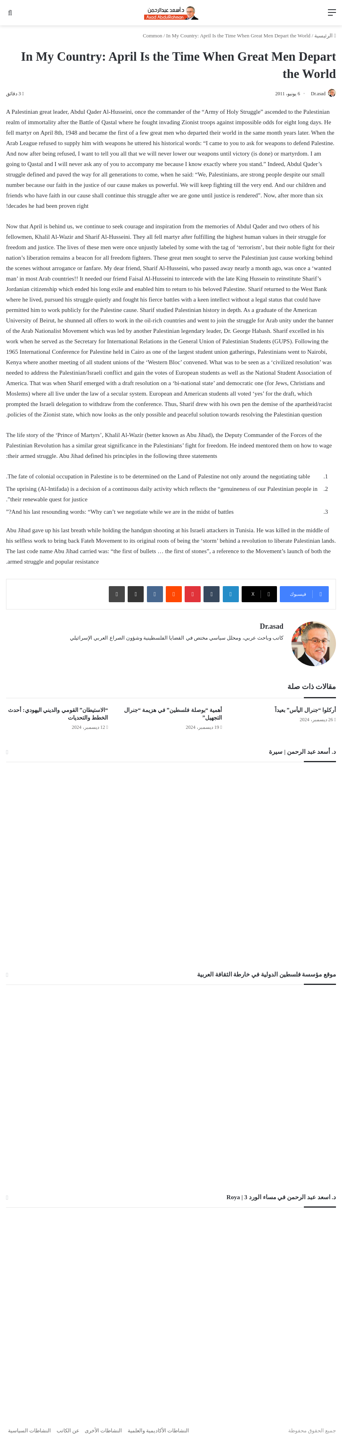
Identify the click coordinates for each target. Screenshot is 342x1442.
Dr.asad (314, 93)
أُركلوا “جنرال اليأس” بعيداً (305, 707)
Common (152, 36)
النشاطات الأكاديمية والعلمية (158, 1427)
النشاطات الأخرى (103, 1427)
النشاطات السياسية (29, 1427)
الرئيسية (325, 36)
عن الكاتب (68, 1427)
